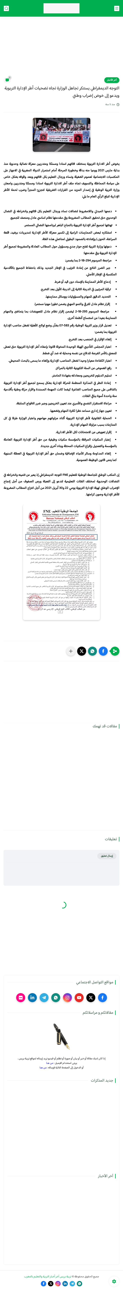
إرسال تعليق (107, 856)
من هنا (49, 1063)
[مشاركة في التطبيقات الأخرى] (70, 651)
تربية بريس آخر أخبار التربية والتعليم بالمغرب (47, 1276)
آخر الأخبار (112, 80)
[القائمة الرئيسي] (116, 8)
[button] (103, 651)
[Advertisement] (61, 49)
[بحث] (6, 8)
